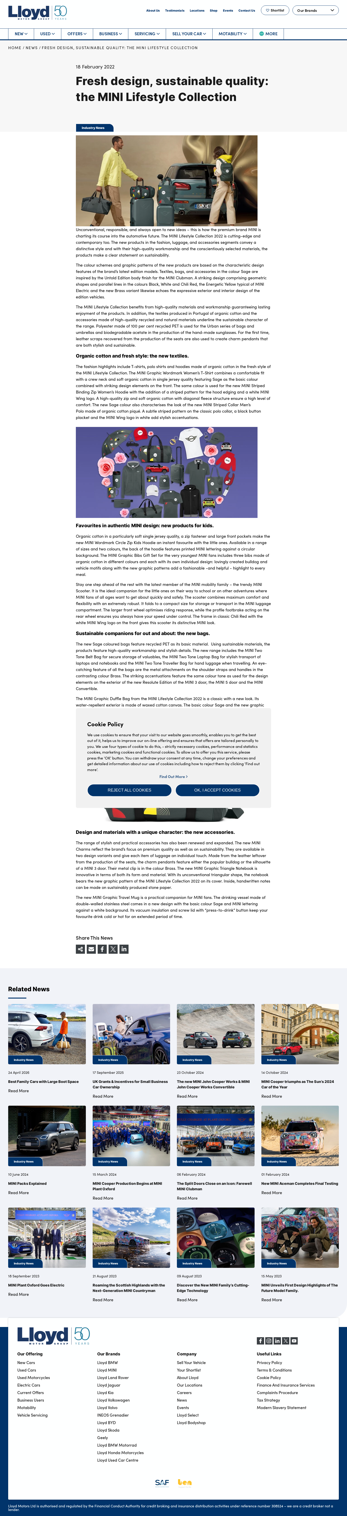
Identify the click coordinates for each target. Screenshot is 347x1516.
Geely (102, 1437)
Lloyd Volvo (107, 1407)
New (21, 33)
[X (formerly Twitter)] (285, 1343)
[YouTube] (294, 1343)
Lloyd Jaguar (108, 1385)
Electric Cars (28, 1385)
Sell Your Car (189, 33)
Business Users (30, 1400)
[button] (129, 790)
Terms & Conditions (274, 1370)
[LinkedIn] (277, 1343)
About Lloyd (187, 1377)
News (32, 47)
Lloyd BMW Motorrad (117, 1445)
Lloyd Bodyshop (191, 1422)
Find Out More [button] (173, 776)
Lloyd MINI (107, 1370)
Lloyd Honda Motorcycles (120, 1452)
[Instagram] (269, 1343)
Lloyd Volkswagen (113, 1400)
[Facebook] (260, 1343)
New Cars (26, 1362)
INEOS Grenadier (113, 1415)
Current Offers (30, 1392)
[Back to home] (37, 12)
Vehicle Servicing (32, 1415)
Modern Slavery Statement (281, 1407)
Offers (77, 33)
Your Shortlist (189, 1370)
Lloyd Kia (105, 1392)
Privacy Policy (269, 1362)
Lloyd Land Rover (113, 1377)
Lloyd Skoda (108, 1430)
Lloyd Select (188, 1415)
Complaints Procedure (277, 1392)
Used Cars (26, 1370)
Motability (233, 33)
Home (15, 47)
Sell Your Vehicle (191, 1362)
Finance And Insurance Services (286, 1385)
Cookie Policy (269, 1377)
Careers (184, 1392)
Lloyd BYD (106, 1422)
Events (228, 10)
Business (110, 33)
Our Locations (189, 1385)
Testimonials (174, 10)
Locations (197, 10)
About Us (153, 10)
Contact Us (246, 10)
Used (47, 33)
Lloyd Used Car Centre (117, 1460)
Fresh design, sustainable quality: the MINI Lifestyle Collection (120, 47)
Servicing (147, 33)
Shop (214, 10)
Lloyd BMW (107, 1362)
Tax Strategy (268, 1400)
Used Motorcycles (33, 1377)
